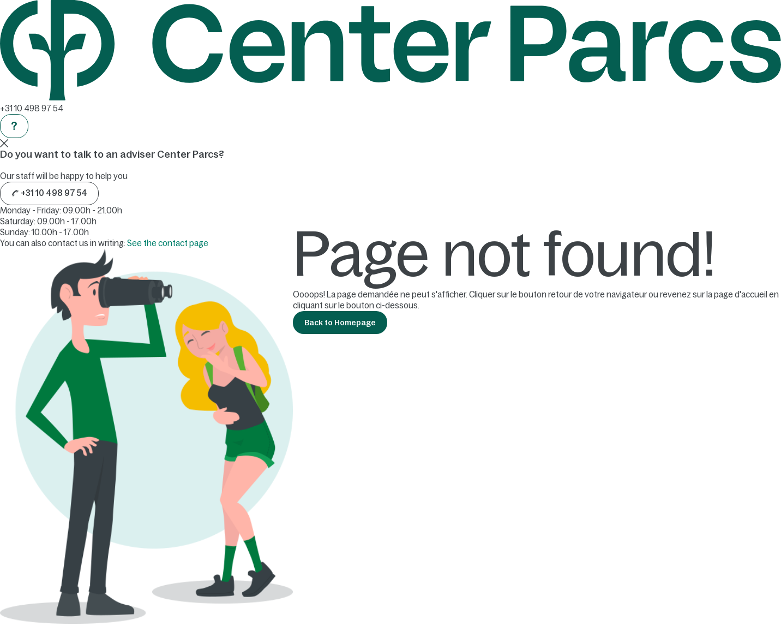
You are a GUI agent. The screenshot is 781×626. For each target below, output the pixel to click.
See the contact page (167, 243)
